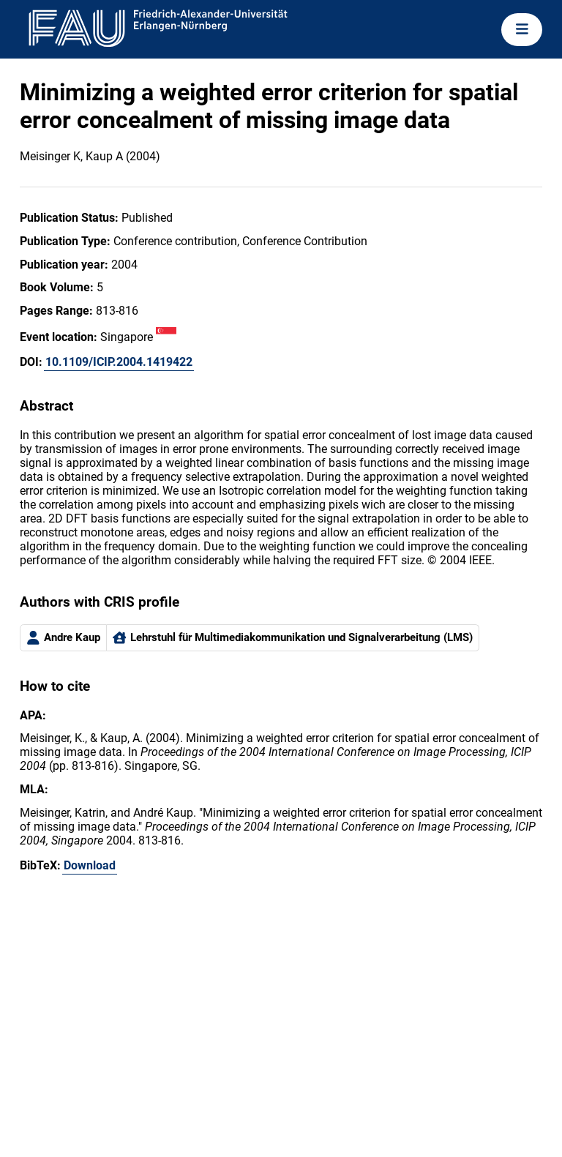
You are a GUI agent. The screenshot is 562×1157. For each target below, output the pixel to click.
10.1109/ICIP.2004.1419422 (118, 362)
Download (90, 865)
